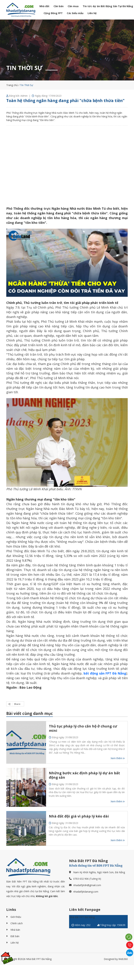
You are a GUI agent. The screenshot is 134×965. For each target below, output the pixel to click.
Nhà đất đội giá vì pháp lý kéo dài (79, 816)
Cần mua (73, 6)
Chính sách (16, 923)
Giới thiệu (15, 917)
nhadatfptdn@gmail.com (87, 885)
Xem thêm (118, 758)
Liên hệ (92, 13)
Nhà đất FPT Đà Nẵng (82, 917)
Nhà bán (15, 929)
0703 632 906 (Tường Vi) (87, 878)
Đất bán (14, 936)
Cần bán (59, 6)
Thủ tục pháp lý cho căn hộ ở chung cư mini (83, 728)
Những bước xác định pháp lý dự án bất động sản (84, 775)
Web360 (123, 959)
